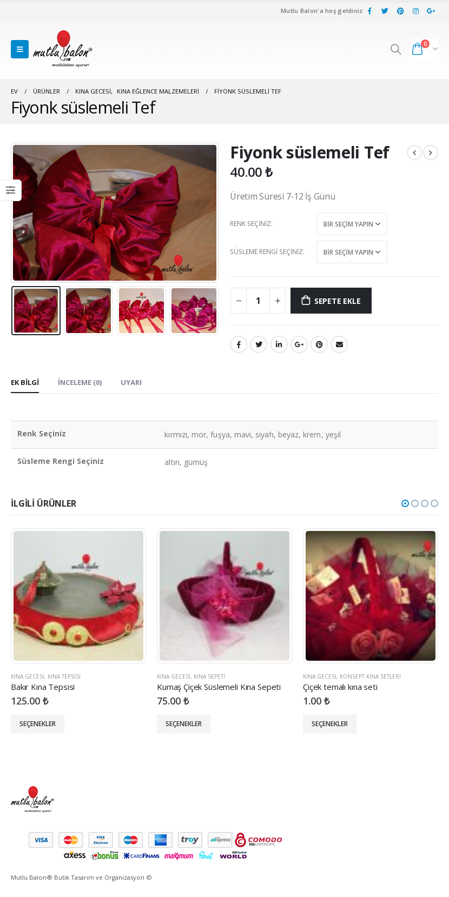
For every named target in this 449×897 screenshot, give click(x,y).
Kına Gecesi (27, 676)
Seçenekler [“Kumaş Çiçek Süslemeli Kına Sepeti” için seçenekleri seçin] (184, 723)
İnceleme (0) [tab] (80, 382)
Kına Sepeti (209, 676)
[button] (405, 503)
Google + (299, 344)
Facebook (238, 344)
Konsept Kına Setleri (370, 676)
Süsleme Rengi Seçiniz (266, 251)
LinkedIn (279, 344)
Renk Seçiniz (250, 223)
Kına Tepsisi (64, 676)
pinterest (319, 344)
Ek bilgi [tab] (25, 382)
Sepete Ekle (337, 301)
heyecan (258, 344)
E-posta (339, 344)
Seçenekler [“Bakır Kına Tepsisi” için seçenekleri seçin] (37, 723)
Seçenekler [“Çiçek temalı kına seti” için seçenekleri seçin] (330, 723)
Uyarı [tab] (131, 382)
